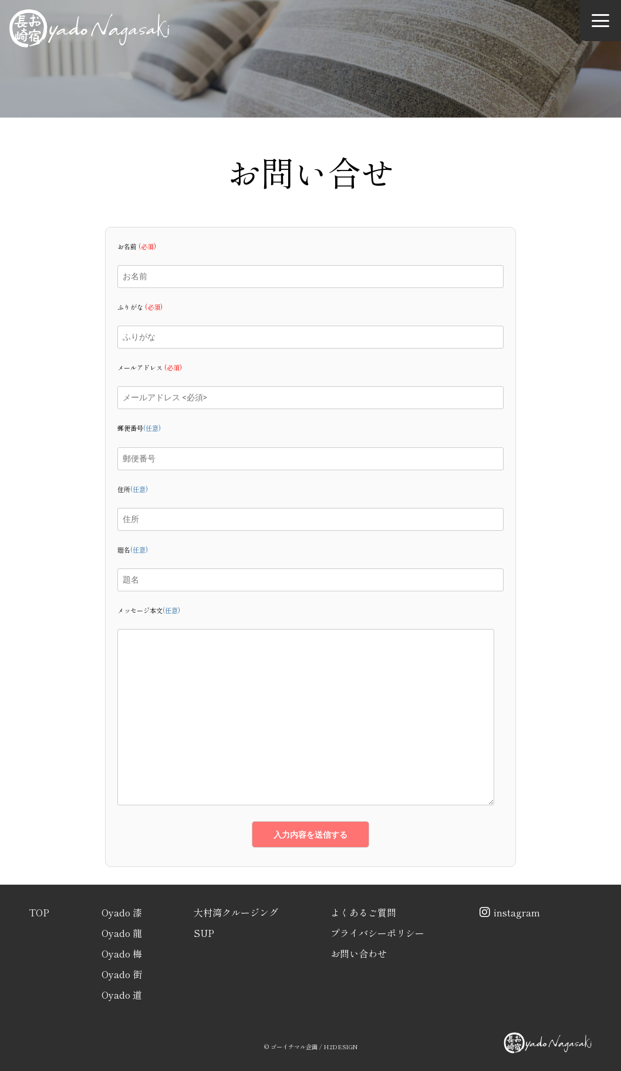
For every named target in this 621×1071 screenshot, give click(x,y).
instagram (508, 912)
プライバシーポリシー (377, 933)
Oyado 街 (122, 974)
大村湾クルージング (236, 912)
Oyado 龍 (122, 933)
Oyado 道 (122, 995)
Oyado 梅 (122, 953)
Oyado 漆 (122, 912)
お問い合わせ (358, 953)
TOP (39, 912)
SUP (204, 933)
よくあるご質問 (363, 912)
